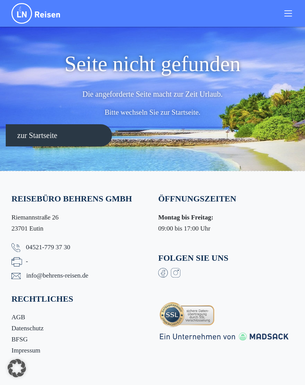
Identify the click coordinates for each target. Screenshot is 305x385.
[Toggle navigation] (288, 13)
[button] (17, 368)
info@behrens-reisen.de (57, 275)
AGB (18, 317)
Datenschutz (27, 328)
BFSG (19, 339)
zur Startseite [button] (37, 135)
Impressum (26, 350)
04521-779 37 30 (48, 247)
